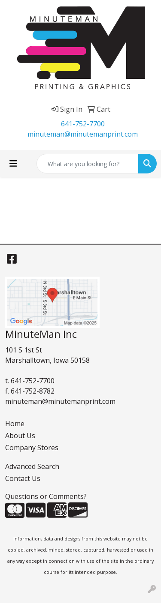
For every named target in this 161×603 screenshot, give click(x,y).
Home (14, 423)
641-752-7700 (83, 123)
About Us (20, 435)
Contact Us (22, 478)
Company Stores (31, 447)
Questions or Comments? (46, 496)
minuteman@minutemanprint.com (82, 134)
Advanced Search (32, 466)
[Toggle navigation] (13, 164)
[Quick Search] (87, 163)
